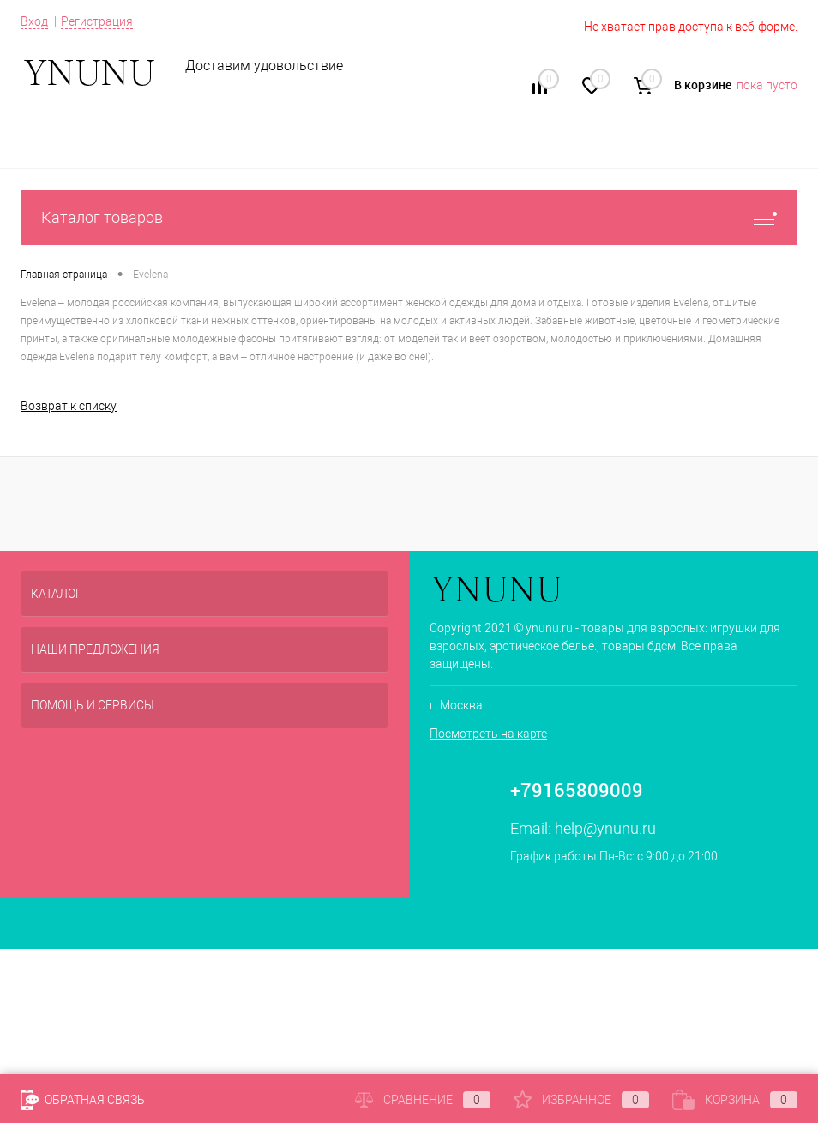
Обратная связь (83, 1100)
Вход (34, 21)
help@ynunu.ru (605, 828)
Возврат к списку (69, 406)
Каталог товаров (409, 217)
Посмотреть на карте (488, 733)
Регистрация (97, 21)
